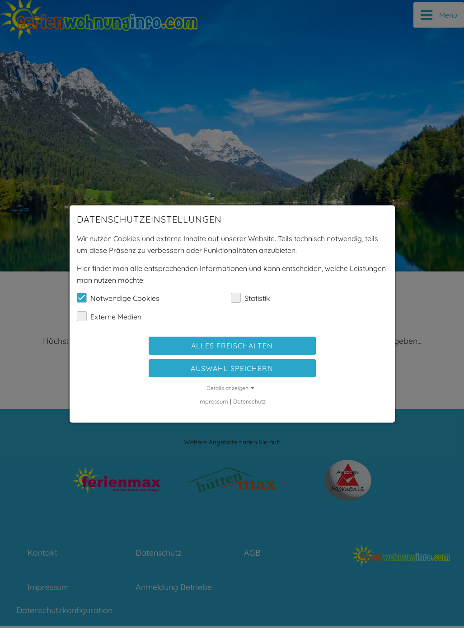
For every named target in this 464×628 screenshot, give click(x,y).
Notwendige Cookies (118, 298)
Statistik (250, 298)
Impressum (213, 401)
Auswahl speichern (232, 368)
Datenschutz (249, 401)
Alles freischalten (232, 345)
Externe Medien (109, 316)
